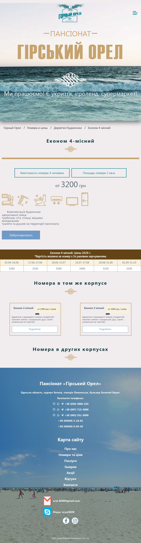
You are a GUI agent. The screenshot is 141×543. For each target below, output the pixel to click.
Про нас (70, 449)
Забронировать (21, 235)
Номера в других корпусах (70, 349)
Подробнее (35, 329)
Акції (71, 473)
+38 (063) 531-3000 (76, 415)
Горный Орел (12, 127)
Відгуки (70, 479)
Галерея (71, 467)
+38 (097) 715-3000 (76, 409)
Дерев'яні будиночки (68, 127)
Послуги (70, 461)
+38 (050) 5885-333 (76, 404)
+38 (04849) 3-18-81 (70, 420)
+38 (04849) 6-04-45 (70, 426)
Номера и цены (37, 127)
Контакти (71, 485)
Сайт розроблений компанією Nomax (70, 538)
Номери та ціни (71, 455)
